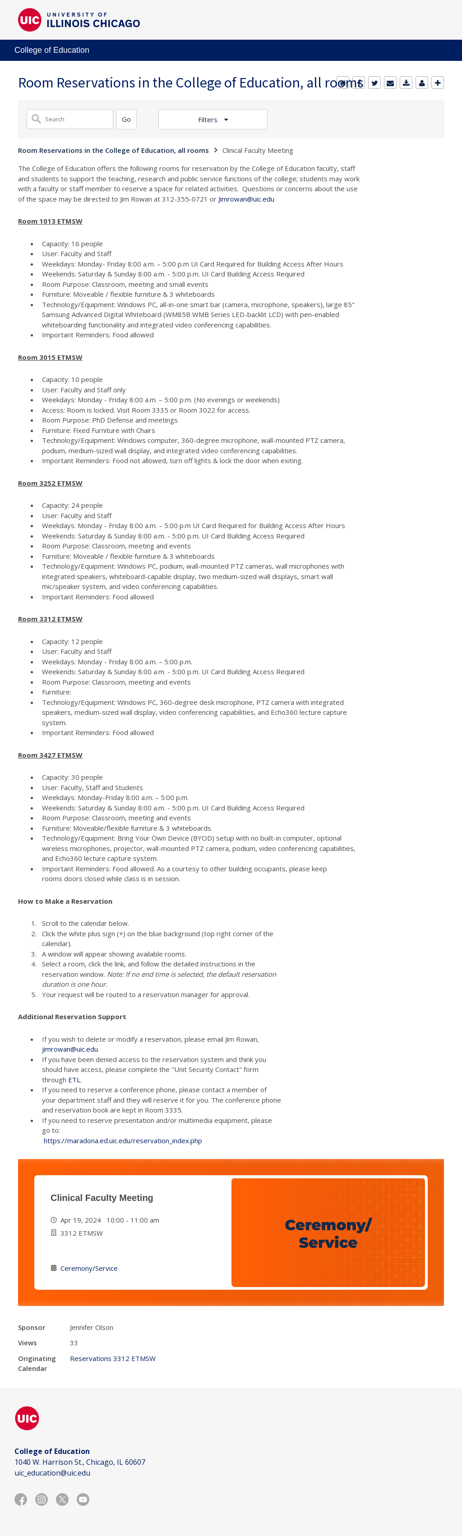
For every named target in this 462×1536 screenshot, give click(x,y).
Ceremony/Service (89, 1268)
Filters (208, 119)
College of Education (51, 50)
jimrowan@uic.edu (70, 1048)
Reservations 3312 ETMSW (113, 1358)
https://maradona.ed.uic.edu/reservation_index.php (123, 1140)
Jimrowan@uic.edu (246, 198)
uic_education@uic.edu (52, 1473)
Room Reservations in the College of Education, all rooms (113, 150)
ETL (74, 1079)
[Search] (126, 119)
